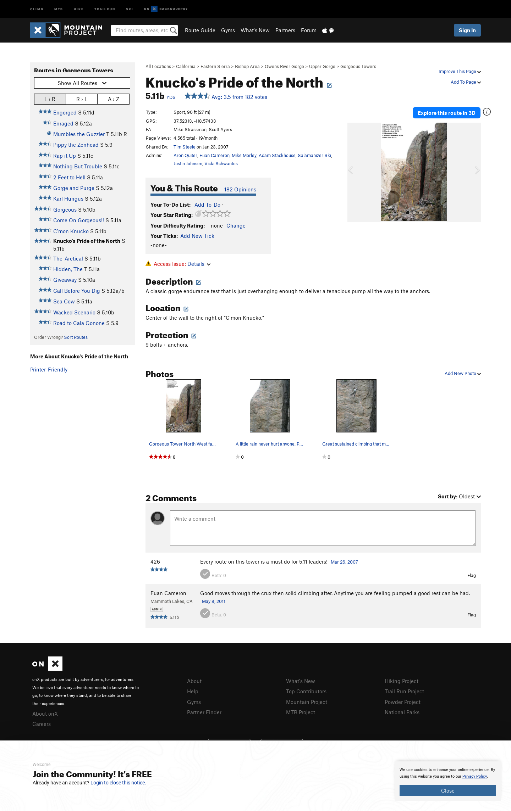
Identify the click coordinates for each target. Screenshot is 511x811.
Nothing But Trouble (77, 166)
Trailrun (104, 8)
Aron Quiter (185, 155)
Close (448, 790)
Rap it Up (64, 155)
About (194, 681)
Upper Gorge (322, 66)
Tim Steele (185, 147)
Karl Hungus (68, 198)
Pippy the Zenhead (76, 144)
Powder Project (403, 702)
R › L (81, 98)
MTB (58, 8)
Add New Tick (197, 236)
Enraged (63, 123)
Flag (471, 575)
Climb (37, 8)
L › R (49, 98)
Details (198, 264)
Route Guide (200, 30)
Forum (309, 30)
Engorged (65, 112)
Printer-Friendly (48, 369)
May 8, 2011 (213, 601)
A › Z (113, 98)
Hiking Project (401, 681)
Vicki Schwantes (221, 163)
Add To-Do (207, 204)
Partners (285, 30)
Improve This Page (460, 71)
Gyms (228, 30)
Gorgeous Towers (358, 66)
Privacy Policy (474, 776)
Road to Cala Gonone (79, 323)
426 (155, 561)
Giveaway (65, 279)
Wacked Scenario (74, 312)
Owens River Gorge (284, 66)
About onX (45, 713)
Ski (129, 8)
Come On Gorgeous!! (78, 220)
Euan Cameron (214, 155)
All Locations (158, 66)
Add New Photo (463, 373)
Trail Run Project (404, 691)
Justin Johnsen (188, 163)
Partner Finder (204, 712)
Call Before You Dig (76, 290)
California (186, 66)
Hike (79, 8)
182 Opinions (240, 189)
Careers (41, 724)
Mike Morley (244, 155)
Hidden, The (68, 269)
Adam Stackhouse (277, 155)
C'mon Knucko (71, 231)
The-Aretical (68, 258)
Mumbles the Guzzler (79, 134)
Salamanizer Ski (314, 155)
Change (236, 225)
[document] (448, 781)
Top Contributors (306, 691)
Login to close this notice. (118, 782)
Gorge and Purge (73, 188)
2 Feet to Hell (69, 177)
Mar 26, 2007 (344, 562)
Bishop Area (247, 66)
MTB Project (300, 712)
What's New (255, 30)
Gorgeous (65, 209)
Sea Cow (64, 301)
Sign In (467, 30)
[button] (354, 172)
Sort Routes (76, 337)
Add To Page (466, 82)
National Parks (402, 712)
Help (192, 691)
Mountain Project (306, 702)
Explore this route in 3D (447, 113)
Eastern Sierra (215, 66)
